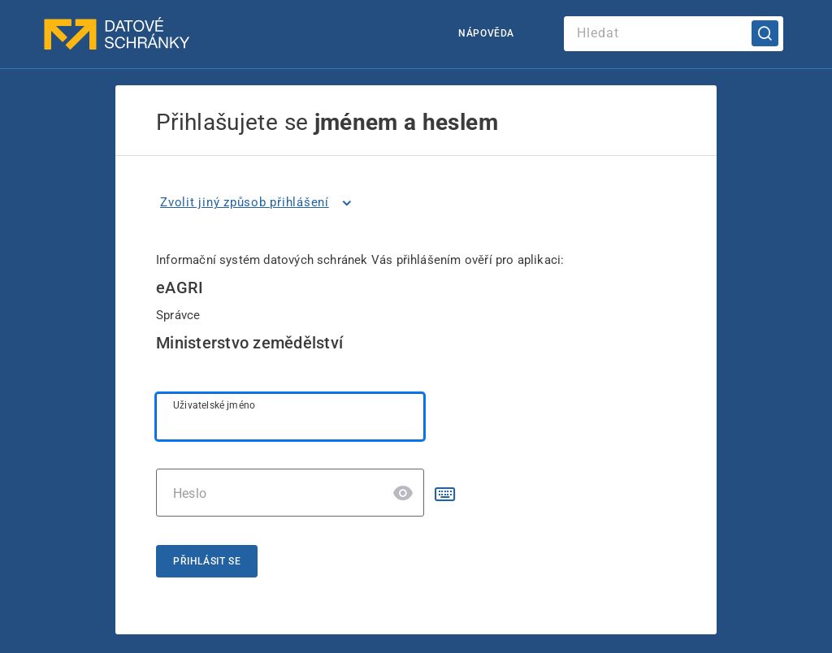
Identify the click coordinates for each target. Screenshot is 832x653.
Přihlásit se (206, 561)
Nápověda (486, 33)
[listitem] (259, 203)
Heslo (189, 493)
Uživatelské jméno (214, 405)
